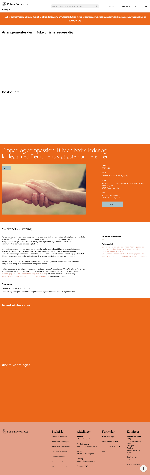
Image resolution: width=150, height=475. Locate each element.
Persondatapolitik (58, 457)
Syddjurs (130, 459)
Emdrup (80, 436)
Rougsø (129, 452)
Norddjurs (130, 446)
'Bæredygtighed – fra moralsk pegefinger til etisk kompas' (25, 276)
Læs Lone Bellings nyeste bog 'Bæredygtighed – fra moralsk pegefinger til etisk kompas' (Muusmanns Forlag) (125, 254)
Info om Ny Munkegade (85, 454)
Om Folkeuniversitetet (60, 452)
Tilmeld (112, 204)
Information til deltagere (60, 441)
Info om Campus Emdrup (86, 439)
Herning (80, 459)
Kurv (137, 6)
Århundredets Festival (110, 441)
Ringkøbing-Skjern (133, 450)
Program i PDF (82, 466)
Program (111, 6)
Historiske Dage (108, 436)
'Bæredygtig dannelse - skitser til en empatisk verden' (24, 274)
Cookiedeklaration (58, 462)
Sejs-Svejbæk (132, 457)
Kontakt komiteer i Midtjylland (134, 437)
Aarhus (79, 451)
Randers (130, 448)
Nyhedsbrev (125, 6)
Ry (128, 454)
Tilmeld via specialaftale (60, 467)
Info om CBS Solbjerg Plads (87, 446)
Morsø (129, 443)
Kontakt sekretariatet (59, 436)
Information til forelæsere (61, 446)
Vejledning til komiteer (135, 464)
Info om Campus (83, 461)
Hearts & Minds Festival (111, 447)
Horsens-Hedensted (134, 441)
